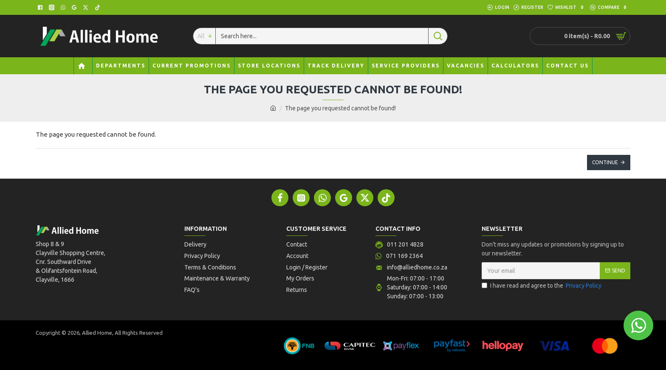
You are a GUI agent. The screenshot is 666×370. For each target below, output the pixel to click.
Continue (605, 162)
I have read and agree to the (542, 285)
